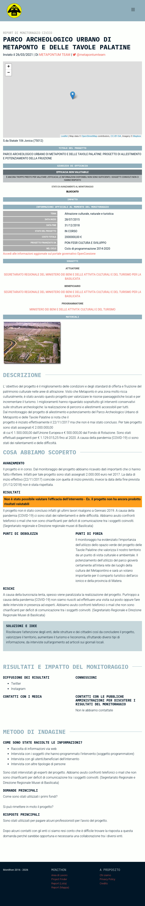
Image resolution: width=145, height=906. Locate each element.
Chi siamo (105, 875)
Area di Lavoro (59, 875)
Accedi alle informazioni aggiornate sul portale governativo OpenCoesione (49, 253)
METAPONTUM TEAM (54, 55)
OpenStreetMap (89, 136)
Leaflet (64, 136)
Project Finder (59, 879)
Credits (104, 883)
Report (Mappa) (60, 887)
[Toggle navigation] (133, 11)
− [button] (8, 73)
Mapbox (137, 136)
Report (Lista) (59, 883)
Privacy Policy (107, 879)
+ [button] (8, 67)
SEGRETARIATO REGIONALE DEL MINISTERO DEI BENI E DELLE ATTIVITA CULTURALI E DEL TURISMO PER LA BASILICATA (72, 276)
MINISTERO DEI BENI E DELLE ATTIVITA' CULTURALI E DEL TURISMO (72, 309)
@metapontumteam (89, 55)
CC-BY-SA (116, 136)
